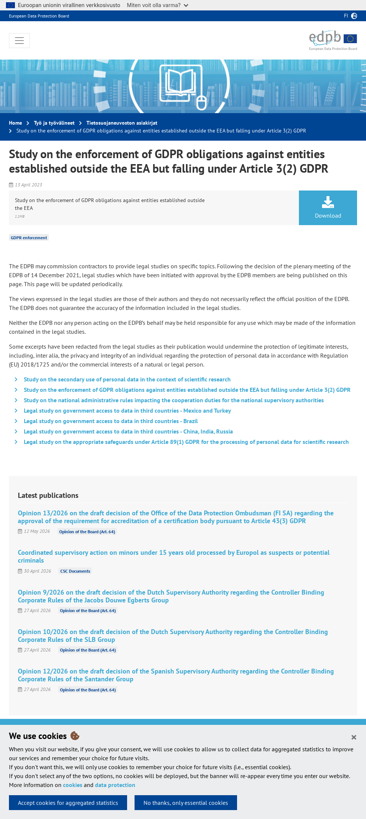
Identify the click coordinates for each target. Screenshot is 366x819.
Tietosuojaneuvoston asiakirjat (121, 122)
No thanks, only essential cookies (185, 802)
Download (328, 207)
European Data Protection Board (39, 16)
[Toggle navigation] (19, 40)
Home (15, 122)
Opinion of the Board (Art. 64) (87, 531)
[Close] (354, 737)
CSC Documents (75, 571)
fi (346, 15)
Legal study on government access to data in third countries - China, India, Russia (128, 431)
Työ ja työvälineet (54, 122)
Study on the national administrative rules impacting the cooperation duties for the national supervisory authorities (174, 400)
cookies (72, 784)
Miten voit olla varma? (157, 5)
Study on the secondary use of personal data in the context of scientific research (127, 379)
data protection (115, 784)
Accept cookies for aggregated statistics (68, 802)
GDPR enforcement (29, 237)
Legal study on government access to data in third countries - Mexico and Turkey (127, 410)
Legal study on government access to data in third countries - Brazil (111, 421)
